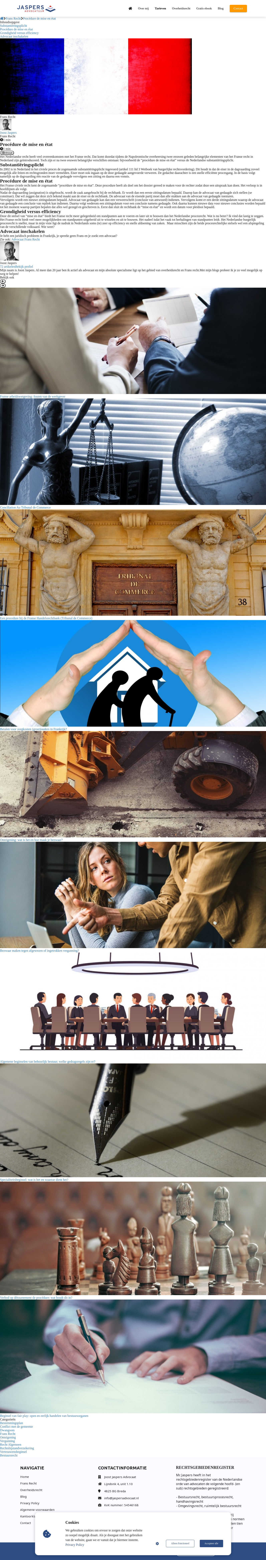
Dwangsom (7, 1430)
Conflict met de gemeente (16, 1426)
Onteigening (8, 1437)
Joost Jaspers (8, 132)
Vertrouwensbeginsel (13, 1451)
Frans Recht (7, 1433)
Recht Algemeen (10, 1444)
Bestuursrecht (9, 1455)
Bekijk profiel (24, 266)
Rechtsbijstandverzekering (17, 1448)
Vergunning (7, 1441)
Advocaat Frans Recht (25, 239)
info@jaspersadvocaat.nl (121, 1498)
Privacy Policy (74, 1544)
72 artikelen (7, 266)
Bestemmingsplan (11, 1423)
